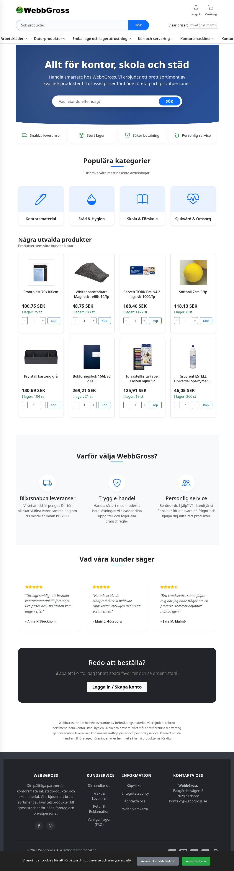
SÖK (169, 101)
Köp (54, 321)
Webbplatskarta (135, 809)
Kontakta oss (134, 801)
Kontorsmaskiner (197, 38)
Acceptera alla (196, 861)
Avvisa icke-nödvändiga (157, 861)
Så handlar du (99, 785)
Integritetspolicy (135, 793)
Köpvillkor (135, 785)
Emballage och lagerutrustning (102, 38)
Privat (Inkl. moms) (203, 25)
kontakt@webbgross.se (188, 801)
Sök (138, 25)
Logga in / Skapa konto (117, 687)
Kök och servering (155, 38)
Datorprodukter (50, 38)
